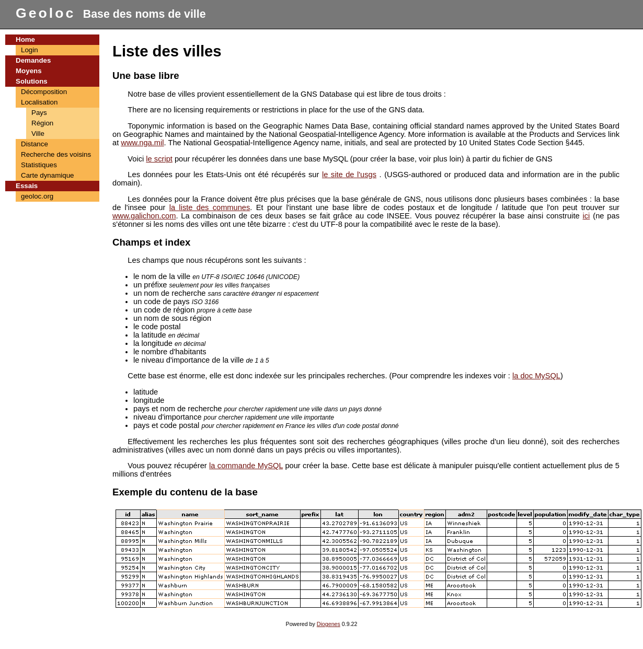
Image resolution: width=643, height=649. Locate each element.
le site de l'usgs (349, 174)
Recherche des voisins (56, 154)
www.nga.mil (142, 142)
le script (159, 159)
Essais (27, 186)
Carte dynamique (47, 175)
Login (29, 50)
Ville (37, 133)
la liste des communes (209, 207)
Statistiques (39, 165)
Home (25, 39)
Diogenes (328, 624)
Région (42, 123)
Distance (34, 144)
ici (586, 216)
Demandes (33, 60)
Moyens (29, 71)
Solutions (32, 81)
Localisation (39, 102)
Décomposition (44, 92)
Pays (39, 113)
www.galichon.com (144, 216)
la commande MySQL (246, 465)
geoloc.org (37, 196)
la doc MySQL (536, 376)
